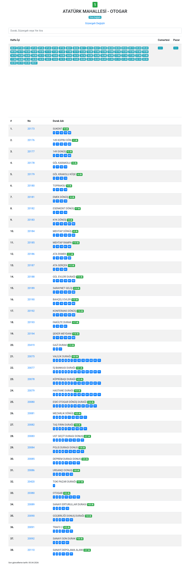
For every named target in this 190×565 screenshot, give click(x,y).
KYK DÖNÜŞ (59, 219)
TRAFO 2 (58, 527)
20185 (30, 242)
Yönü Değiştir (95, 17)
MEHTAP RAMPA (62, 242)
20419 (30, 345)
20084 (30, 447)
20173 (30, 128)
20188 (30, 276)
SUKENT (57, 128)
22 (91, 360)
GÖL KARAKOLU (62, 162)
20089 (30, 504)
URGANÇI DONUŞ (62, 470)
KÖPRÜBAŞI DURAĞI (64, 379)
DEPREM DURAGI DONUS (67, 458)
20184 (30, 231)
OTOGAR (58, 493)
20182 (30, 208)
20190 (30, 299)
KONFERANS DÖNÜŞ (64, 310)
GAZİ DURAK (60, 345)
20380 (30, 493)
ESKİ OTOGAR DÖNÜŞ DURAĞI (70, 401)
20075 (30, 356)
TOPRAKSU (59, 185)
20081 (30, 413)
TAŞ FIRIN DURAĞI (63, 424)
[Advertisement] (95, 94)
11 (57, 133)
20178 (30, 162)
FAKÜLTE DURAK (62, 322)
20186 (30, 253)
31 (95, 360)
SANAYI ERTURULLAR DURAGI (70, 504)
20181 (30, 197)
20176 (30, 140)
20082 (30, 424)
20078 (30, 379)
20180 (30, 185)
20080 (30, 401)
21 (87, 360)
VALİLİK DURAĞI (62, 356)
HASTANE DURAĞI (63, 390)
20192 (30, 310)
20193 (30, 322)
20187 (30, 265)
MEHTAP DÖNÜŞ (62, 231)
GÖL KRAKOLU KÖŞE (64, 174)
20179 (30, 174)
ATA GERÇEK (60, 265)
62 (69, 133)
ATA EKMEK (59, 253)
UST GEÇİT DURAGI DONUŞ (68, 436)
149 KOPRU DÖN (62, 140)
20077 (30, 367)
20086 (30, 470)
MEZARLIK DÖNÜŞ (63, 413)
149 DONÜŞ (59, 151)
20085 (30, 458)
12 (61, 133)
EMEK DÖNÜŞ (60, 197)
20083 (30, 436)
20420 (30, 481)
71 (99, 360)
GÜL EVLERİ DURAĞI (64, 276)
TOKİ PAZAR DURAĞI (64, 481)
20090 (30, 515)
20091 (30, 527)
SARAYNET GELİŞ (62, 288)
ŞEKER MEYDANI (62, 333)
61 (69, 224)
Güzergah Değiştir (95, 23)
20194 (30, 333)
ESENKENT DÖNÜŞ (63, 208)
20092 (30, 538)
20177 (30, 151)
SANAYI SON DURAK (64, 538)
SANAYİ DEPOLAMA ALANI (68, 549)
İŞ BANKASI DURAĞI (64, 367)
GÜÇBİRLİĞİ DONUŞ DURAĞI (68, 515)
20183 (30, 219)
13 (65, 133)
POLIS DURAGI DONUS (65, 447)
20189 (30, 288)
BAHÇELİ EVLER (62, 299)
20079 (30, 390)
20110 (30, 549)
